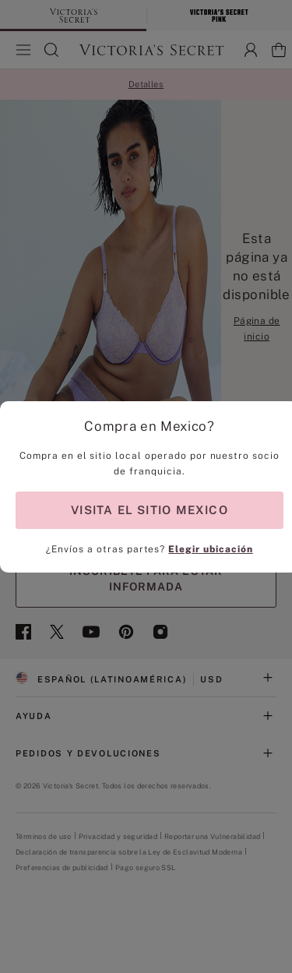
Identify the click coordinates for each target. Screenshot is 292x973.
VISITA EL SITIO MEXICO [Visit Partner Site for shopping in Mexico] (149, 509)
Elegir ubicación (210, 549)
